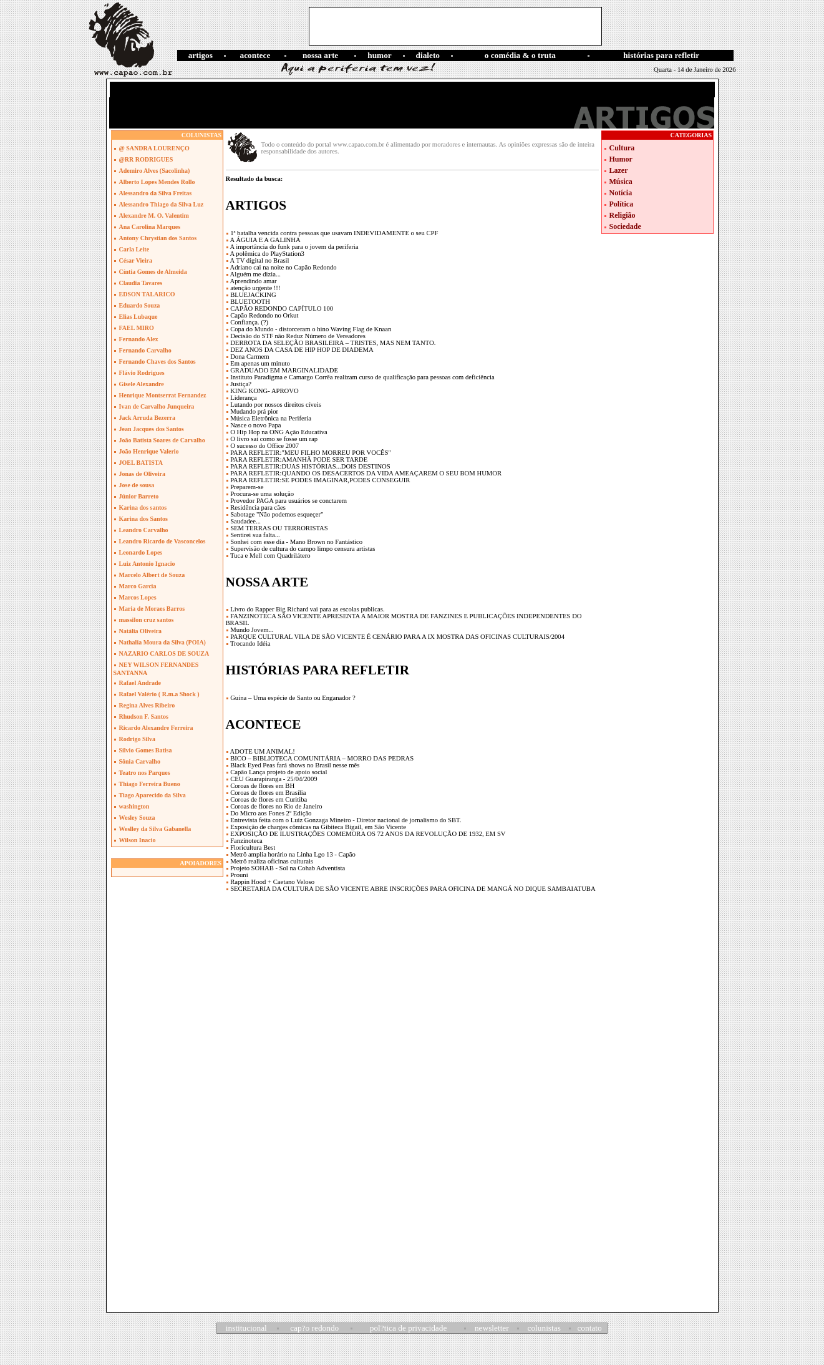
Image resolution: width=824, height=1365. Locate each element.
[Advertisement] (455, 26)
